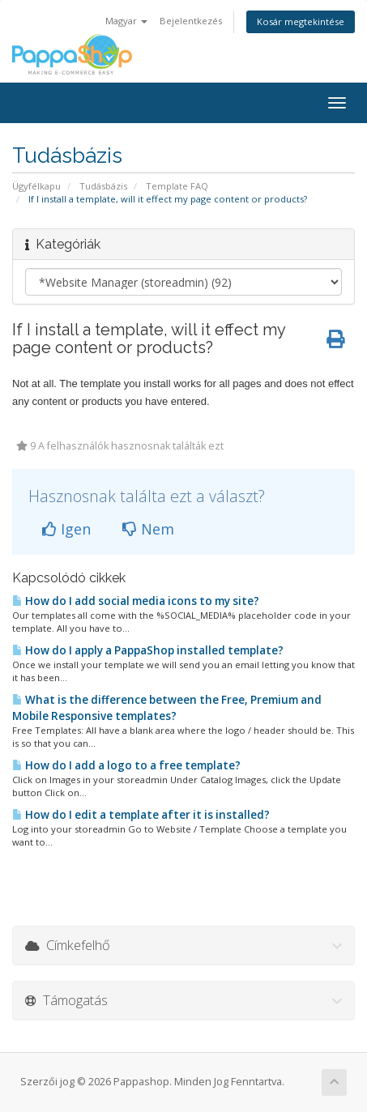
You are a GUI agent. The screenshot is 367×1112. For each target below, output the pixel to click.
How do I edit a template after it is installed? (141, 814)
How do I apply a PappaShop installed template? (148, 650)
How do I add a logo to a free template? (126, 765)
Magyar (126, 21)
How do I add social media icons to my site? (135, 601)
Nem (148, 529)
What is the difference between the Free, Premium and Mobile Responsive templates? (167, 707)
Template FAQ (177, 186)
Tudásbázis (103, 186)
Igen (66, 529)
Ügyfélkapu (36, 186)
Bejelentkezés (191, 21)
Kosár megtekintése (300, 21)
